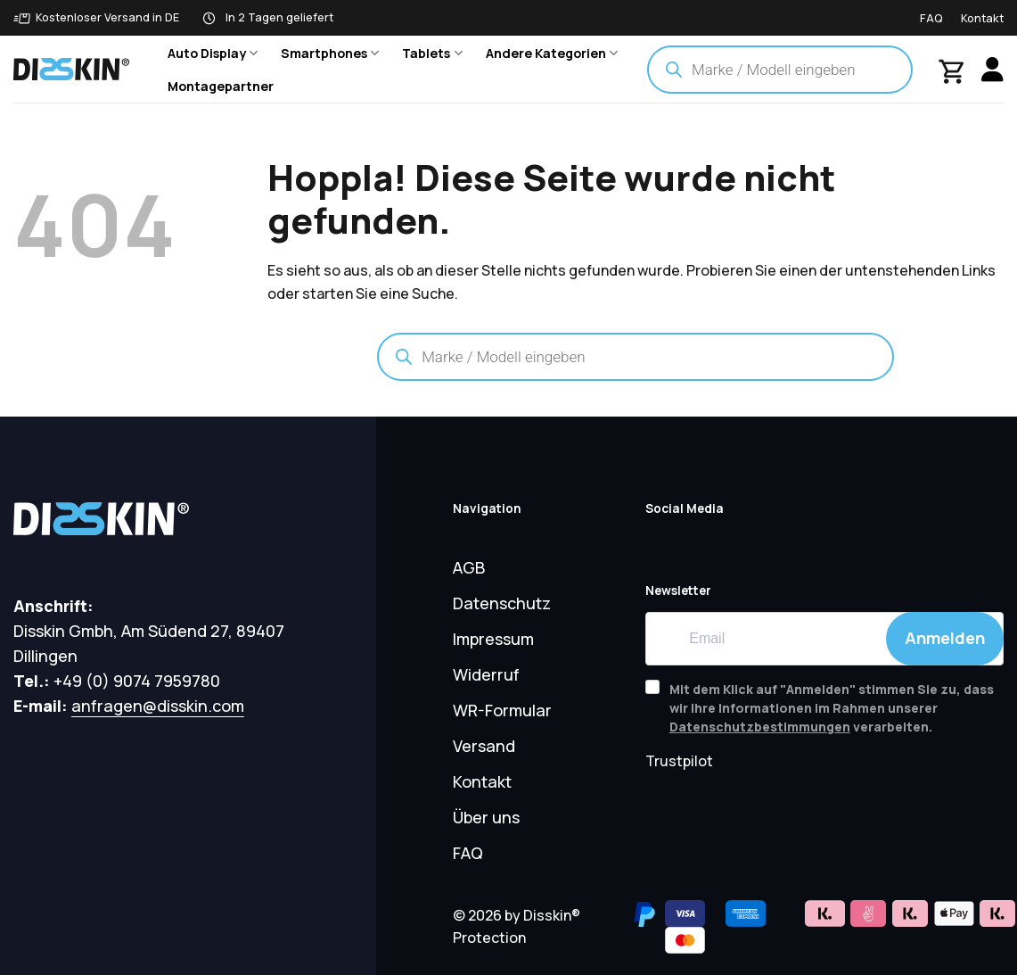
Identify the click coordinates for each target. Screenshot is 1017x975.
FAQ (931, 18)
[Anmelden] (992, 69)
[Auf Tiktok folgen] (737, 542)
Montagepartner (221, 86)
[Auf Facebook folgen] (698, 542)
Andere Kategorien (552, 53)
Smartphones (330, 53)
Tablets (432, 53)
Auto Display (213, 53)
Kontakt (982, 18)
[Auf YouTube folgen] (658, 542)
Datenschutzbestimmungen (759, 726)
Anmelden (945, 637)
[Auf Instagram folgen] (776, 542)
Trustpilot (679, 761)
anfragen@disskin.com (157, 705)
